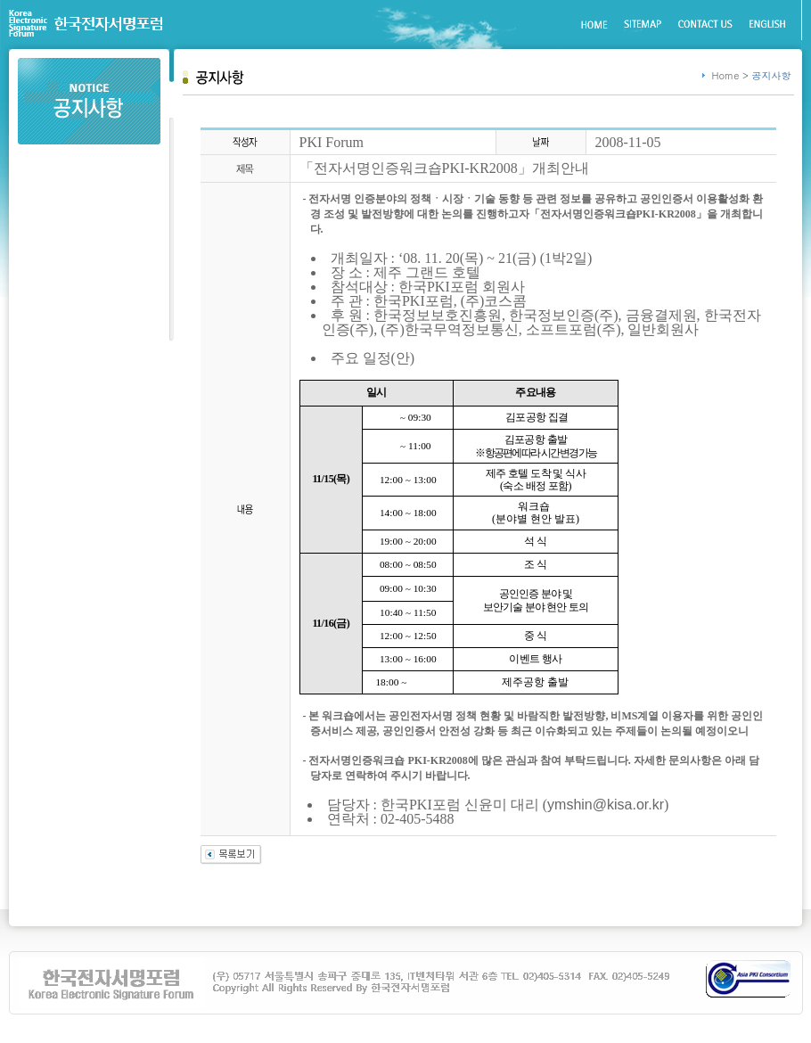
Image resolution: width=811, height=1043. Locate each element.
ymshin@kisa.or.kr (605, 804)
